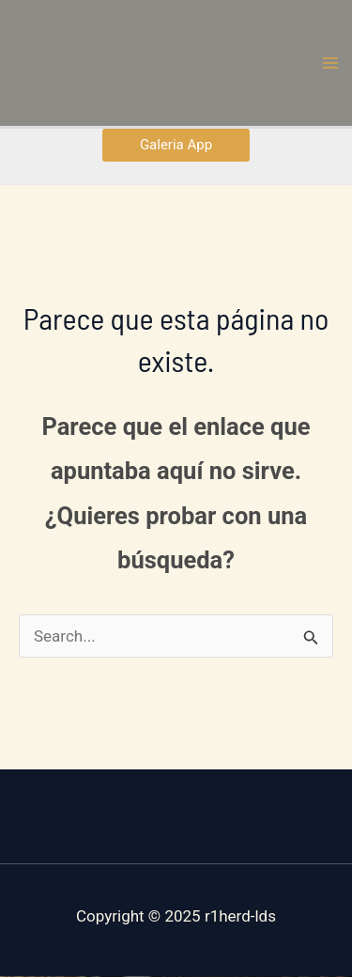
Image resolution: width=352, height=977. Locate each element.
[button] (176, 145)
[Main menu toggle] (331, 63)
